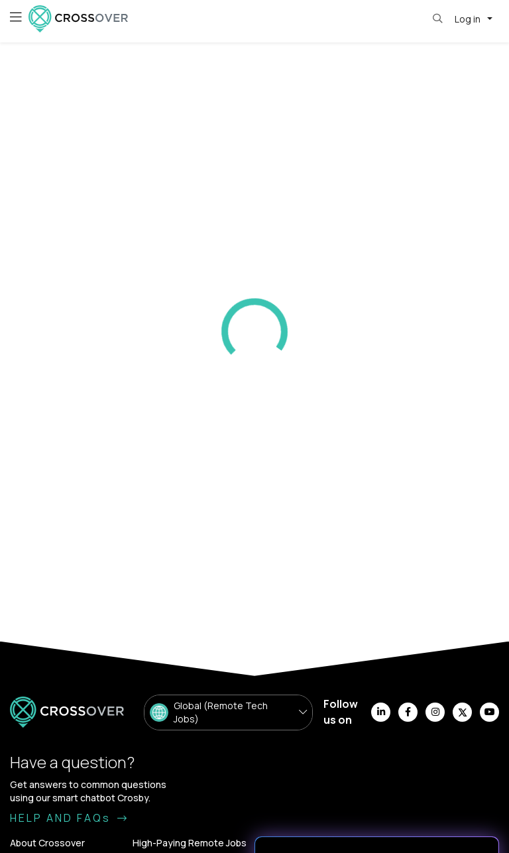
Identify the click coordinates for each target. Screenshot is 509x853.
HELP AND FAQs (69, 818)
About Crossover (47, 842)
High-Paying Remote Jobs (190, 842)
